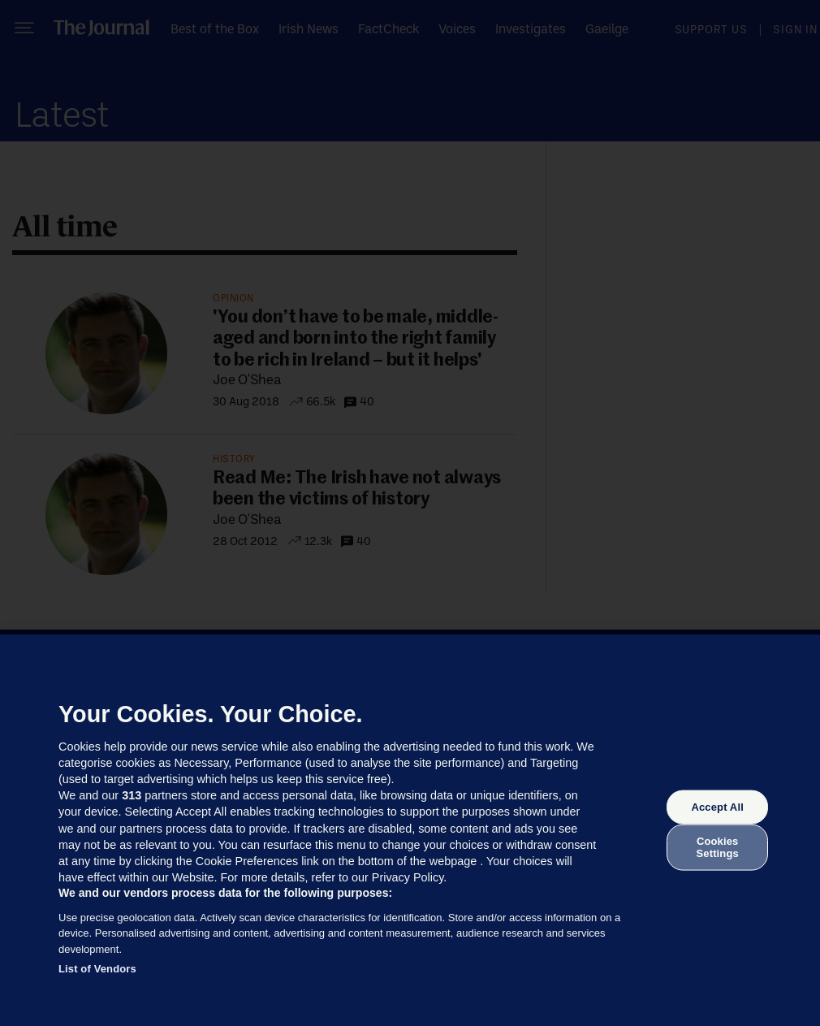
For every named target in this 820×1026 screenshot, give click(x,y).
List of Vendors (97, 969)
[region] (410, 830)
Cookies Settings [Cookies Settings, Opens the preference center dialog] (718, 846)
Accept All (717, 807)
